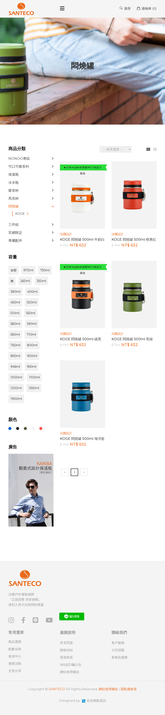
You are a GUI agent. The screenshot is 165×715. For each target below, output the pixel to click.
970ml (28, 270)
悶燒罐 (13, 206)
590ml (32, 324)
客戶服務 (118, 643)
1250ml (34, 388)
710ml (31, 334)
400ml (32, 292)
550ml (30, 313)
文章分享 (14, 671)
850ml (15, 356)
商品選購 (14, 642)
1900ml (16, 399)
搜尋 (125, 8)
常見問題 (66, 643)
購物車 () (147, 8)
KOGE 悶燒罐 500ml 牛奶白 (82, 239)
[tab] (146, 149)
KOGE (22, 214)
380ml (15, 292)
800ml (32, 345)
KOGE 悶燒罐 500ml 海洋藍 (82, 439)
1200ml (16, 388)
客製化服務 (120, 657)
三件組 (13, 224)
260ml (25, 281)
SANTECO (57, 689)
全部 (14, 270)
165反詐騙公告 (70, 665)
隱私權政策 (129, 689)
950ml (31, 367)
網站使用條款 (69, 672)
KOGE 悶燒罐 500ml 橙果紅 (134, 239)
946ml (15, 367)
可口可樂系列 (18, 166)
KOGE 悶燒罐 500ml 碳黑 (80, 339)
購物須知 (66, 650)
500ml (32, 302)
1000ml (16, 377)
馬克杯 (13, 198)
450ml (15, 302)
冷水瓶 (13, 183)
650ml (15, 334)
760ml (15, 345)
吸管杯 (13, 190)
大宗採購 (118, 650)
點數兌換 (14, 649)
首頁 (68, 78)
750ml (45, 270)
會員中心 (14, 656)
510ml (15, 313)
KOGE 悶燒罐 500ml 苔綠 (132, 339)
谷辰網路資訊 (96, 701)
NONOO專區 (19, 159)
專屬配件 (15, 241)
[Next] (84, 472)
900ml (32, 356)
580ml (15, 324)
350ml (41, 281)
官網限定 (15, 233)
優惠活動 (14, 663)
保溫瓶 (13, 174)
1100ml (34, 377)
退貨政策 (66, 657)
